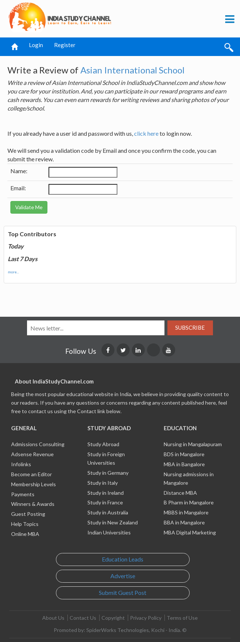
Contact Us (83, 618)
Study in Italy (102, 483)
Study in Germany (108, 473)
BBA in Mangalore (184, 522)
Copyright (113, 618)
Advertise (122, 575)
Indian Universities (109, 532)
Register (65, 45)
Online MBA (25, 534)
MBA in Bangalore (184, 464)
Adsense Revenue (32, 454)
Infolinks (21, 464)
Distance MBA (180, 493)
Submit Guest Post (122, 592)
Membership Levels (33, 484)
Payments (22, 494)
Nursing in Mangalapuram (193, 444)
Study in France (105, 502)
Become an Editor (31, 474)
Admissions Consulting (37, 444)
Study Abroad (103, 444)
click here (146, 133)
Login (36, 45)
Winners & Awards (32, 504)
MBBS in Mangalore (186, 512)
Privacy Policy (145, 618)
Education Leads (122, 559)
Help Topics (25, 524)
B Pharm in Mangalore (189, 502)
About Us (53, 618)
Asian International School (132, 70)
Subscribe (190, 327)
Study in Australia (107, 512)
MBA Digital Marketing (190, 532)
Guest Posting (28, 514)
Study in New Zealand (112, 522)
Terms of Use (182, 618)
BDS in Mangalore (184, 454)
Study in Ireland (105, 493)
